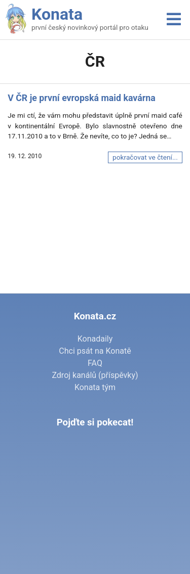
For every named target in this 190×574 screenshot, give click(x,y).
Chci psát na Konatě (95, 351)
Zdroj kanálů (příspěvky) (95, 375)
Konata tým (95, 387)
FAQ (95, 363)
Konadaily (95, 339)
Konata (57, 14)
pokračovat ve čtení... (145, 157)
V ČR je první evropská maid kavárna (81, 98)
